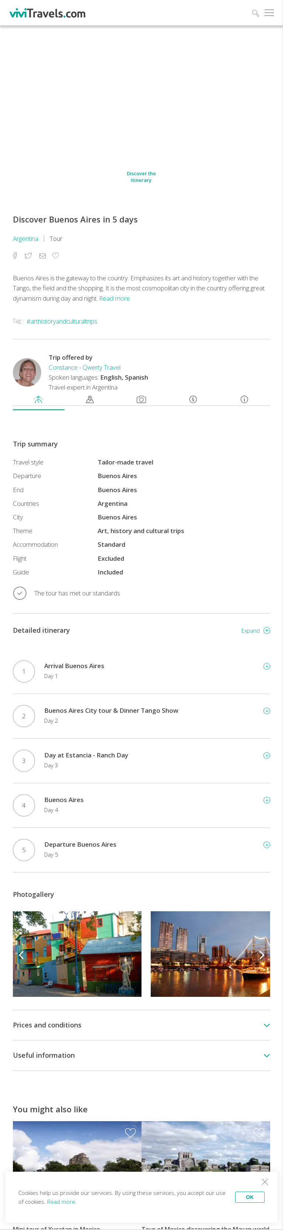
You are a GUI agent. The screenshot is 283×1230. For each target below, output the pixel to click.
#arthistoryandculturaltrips (62, 321)
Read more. (62, 1201)
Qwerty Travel (101, 367)
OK (250, 1197)
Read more (114, 298)
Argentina (25, 238)
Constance (63, 367)
